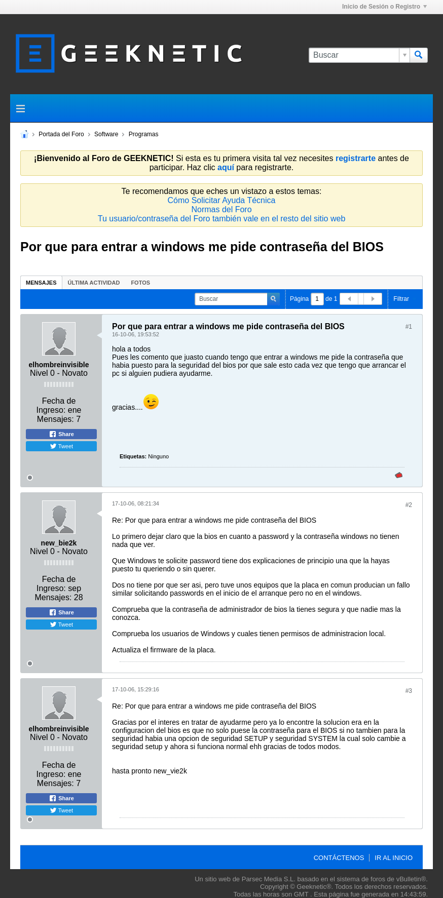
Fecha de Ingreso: (56, 405)
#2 (408, 505)
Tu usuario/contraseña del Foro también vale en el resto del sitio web (222, 218)
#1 (408, 326)
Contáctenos (339, 858)
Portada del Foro (61, 134)
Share (61, 434)
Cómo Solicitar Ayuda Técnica (222, 200)
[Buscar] (359, 55)
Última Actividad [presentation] (94, 283)
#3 (408, 690)
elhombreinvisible (58, 365)
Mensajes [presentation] (41, 283)
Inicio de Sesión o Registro (384, 6)
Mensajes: (55, 419)
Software (106, 134)
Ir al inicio (394, 858)
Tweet (61, 446)
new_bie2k (59, 543)
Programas (144, 134)
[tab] (41, 282)
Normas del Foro (221, 209)
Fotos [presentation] (140, 283)
